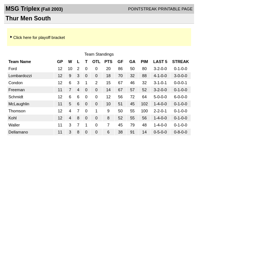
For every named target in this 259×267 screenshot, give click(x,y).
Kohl (13, 118)
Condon (16, 82)
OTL (96, 61)
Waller (14, 125)
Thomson (17, 111)
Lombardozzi (20, 75)
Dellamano (18, 132)
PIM (144, 61)
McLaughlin (19, 104)
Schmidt (16, 97)
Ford (13, 68)
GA (133, 61)
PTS (108, 61)
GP (60, 61)
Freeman (17, 90)
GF (120, 61)
